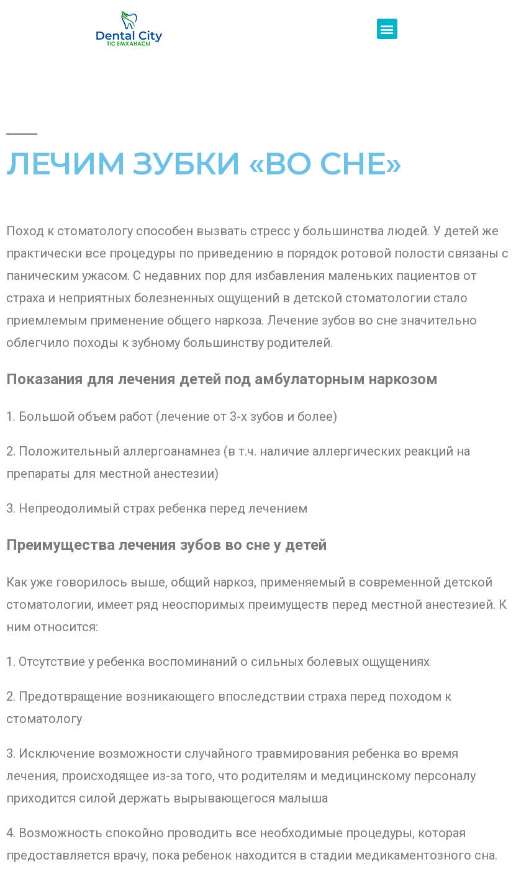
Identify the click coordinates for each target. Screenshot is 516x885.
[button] (387, 29)
